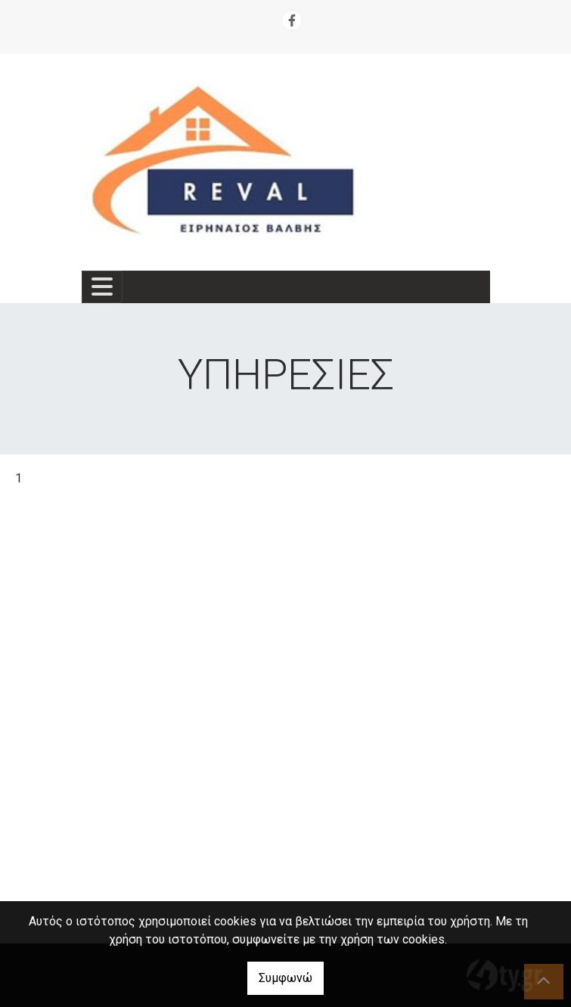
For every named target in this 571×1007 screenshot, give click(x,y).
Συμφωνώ (285, 978)
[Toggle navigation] (102, 287)
